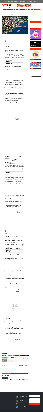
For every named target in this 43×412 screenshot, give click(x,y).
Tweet (12, 355)
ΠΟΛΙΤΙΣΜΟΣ (22, 9)
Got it (37, 1)
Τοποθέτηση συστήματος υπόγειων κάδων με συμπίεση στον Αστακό (22, 403)
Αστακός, (14, 14)
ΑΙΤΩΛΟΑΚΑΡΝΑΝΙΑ (14, 9)
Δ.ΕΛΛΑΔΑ (19, 9)
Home (2, 11)
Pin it (19, 355)
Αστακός (5, 11)
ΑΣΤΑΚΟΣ (6, 9)
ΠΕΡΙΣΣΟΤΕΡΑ (37, 9)
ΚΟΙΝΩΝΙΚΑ (26, 9)
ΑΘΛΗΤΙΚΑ (30, 9)
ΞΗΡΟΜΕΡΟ (9, 9)
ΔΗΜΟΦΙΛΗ (35, 59)
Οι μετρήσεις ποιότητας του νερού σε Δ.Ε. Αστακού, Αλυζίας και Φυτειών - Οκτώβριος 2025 (23, 406)
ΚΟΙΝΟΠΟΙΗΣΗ (5, 355)
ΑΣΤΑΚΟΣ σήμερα (35, 72)
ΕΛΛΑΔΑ (33, 9)
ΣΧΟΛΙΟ (25, 355)
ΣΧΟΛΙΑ (39, 59)
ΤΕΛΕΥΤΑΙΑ (31, 59)
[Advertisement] (15, 371)
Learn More (35, 1)
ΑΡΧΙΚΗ (3, 9)
